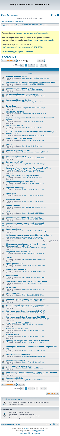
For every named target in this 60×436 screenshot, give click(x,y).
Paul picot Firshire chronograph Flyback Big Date (26, 299)
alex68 (24, 183)
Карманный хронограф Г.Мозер (19, 88)
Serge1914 (25, 356)
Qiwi (23, 121)
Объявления (8, 57)
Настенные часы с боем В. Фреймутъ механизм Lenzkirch (30, 82)
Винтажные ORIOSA (14, 162)
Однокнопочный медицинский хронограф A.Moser (27, 305)
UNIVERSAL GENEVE (15, 112)
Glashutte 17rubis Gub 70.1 (17, 329)
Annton (24, 342)
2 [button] (28, 65)
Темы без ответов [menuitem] (6, 21)
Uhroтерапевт (26, 78)
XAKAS (24, 135)
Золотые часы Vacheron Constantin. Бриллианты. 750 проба (31, 372)
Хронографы (11, 193)
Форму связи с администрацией (40, 40)
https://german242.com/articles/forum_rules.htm (32, 33)
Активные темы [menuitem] (20, 21)
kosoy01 (24, 96)
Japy (8, 211)
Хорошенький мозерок (15, 188)
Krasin (24, 289)
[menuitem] (3, 15)
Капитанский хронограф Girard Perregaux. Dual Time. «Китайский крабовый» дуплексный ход (28, 169)
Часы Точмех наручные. (16, 270)
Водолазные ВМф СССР (16, 156)
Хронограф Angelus (14, 264)
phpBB (26, 428)
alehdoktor (25, 247)
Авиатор (24, 350)
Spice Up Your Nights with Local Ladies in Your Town (27, 341)
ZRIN (23, 102)
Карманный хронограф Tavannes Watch (23, 217)
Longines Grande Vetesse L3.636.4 (20, 252)
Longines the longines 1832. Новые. (21, 182)
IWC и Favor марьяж (14, 126)
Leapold (24, 374)
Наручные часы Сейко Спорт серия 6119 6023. (25, 317)
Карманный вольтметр (15, 360)
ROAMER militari (13, 205)
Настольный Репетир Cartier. (18, 100)
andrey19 (25, 108)
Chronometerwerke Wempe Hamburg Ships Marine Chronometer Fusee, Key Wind (27, 245)
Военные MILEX (13, 275)
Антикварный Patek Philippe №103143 (22, 94)
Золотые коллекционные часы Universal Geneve (26, 281)
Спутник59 (25, 231)
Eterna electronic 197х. (15, 293)
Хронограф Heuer (13, 229)
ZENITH (9, 258)
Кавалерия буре (13, 199)
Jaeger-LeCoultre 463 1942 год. (19, 366)
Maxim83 (25, 84)
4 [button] (34, 65)
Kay (23, 146)
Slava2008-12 (26, 318)
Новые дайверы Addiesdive (18, 354)
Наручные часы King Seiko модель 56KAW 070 (26, 311)
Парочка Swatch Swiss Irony (18, 150)
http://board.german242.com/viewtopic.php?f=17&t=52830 (22, 47)
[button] (22, 65)
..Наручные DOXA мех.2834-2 (18, 323)
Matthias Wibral (12, 335)
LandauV (24, 271)
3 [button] (31, 65)
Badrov (24, 90)
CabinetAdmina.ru (38, 430)
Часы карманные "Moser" (17, 76)
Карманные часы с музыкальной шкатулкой (25, 223)
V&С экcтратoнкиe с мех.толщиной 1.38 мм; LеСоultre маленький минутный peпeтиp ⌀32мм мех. (29, 236)
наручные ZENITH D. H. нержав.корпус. (22, 176)
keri (23, 127)
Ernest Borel (11, 106)
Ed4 (23, 283)
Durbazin (24, 368)
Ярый (23, 295)
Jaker (23, 238)
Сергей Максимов (28, 152)
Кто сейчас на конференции (12, 399)
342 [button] (42, 65)
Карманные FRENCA (14, 378)
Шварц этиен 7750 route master (19, 138)
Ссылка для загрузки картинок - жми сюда (17, 52)
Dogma (9, 144)
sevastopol (25, 158)
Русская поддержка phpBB (30, 432)
